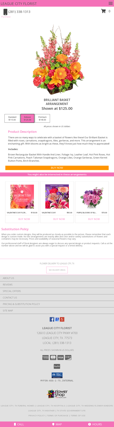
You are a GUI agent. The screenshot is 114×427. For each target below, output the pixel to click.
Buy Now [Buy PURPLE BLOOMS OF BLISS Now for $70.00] (94, 219)
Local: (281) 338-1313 (57, 343)
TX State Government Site (71, 410)
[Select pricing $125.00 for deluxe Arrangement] (27, 118)
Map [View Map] (57, 424)
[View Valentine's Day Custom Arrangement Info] (57, 196)
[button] (105, 12)
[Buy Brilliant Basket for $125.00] (57, 168)
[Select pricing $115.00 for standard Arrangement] (12, 118)
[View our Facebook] (52, 320)
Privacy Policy (37, 415)
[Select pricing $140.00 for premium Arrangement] (42, 118)
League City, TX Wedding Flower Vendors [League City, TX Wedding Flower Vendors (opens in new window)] (90, 405)
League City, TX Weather (41, 410)
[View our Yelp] (62, 320)
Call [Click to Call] (19, 424)
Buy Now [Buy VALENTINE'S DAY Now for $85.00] (59, 219)
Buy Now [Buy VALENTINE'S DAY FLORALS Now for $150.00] (24, 219)
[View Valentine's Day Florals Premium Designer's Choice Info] (22, 196)
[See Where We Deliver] (57, 270)
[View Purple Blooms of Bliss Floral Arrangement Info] (92, 196)
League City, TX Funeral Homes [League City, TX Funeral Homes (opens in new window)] (18, 405)
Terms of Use (78, 415)
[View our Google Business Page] (57, 320)
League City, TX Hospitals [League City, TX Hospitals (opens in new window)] (51, 405)
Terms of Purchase (57, 415)
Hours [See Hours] (95, 424)
